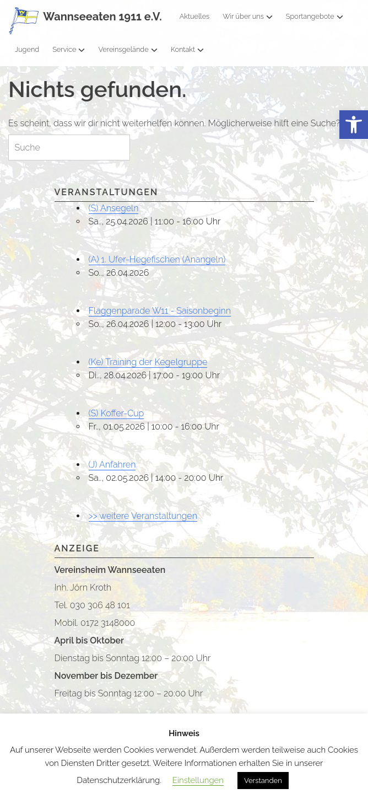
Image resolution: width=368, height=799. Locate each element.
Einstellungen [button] (198, 780)
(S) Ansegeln (114, 208)
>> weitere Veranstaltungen (143, 516)
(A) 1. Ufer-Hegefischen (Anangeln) (157, 259)
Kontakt (187, 49)
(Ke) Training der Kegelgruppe (148, 362)
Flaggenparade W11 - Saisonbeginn (160, 310)
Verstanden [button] (263, 780)
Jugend (27, 49)
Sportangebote (314, 16)
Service (68, 49)
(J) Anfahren (112, 464)
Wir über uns (248, 16)
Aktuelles (195, 16)
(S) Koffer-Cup (116, 413)
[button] (353, 125)
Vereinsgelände (127, 49)
